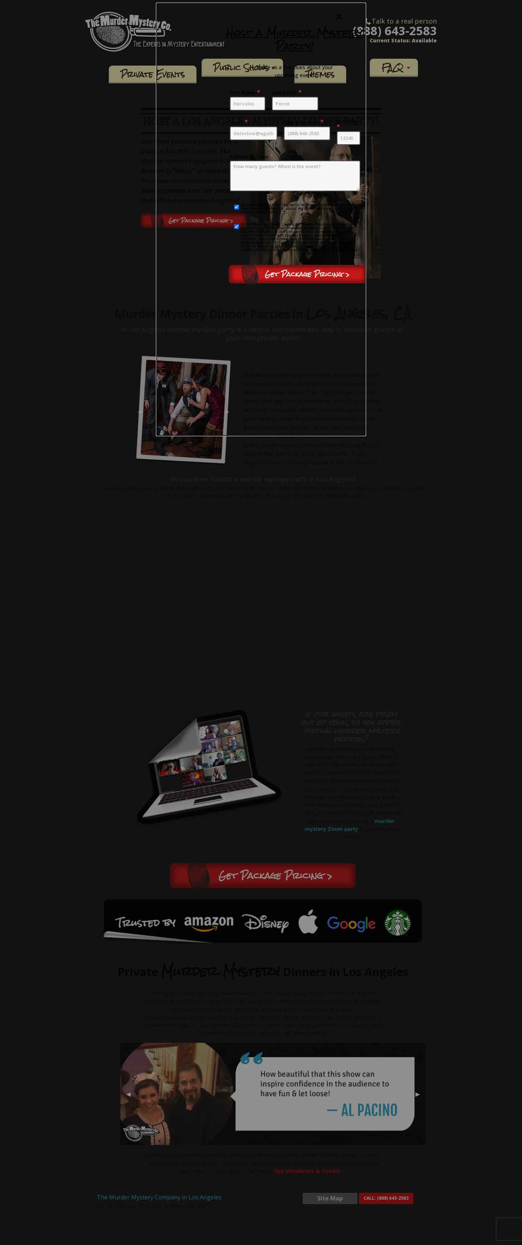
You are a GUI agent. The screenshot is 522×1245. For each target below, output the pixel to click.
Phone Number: (307, 129)
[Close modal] (339, 16)
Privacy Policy (295, 249)
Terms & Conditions (337, 249)
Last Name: (295, 100)
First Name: (247, 100)
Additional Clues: (295, 173)
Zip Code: (348, 132)
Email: (253, 129)
